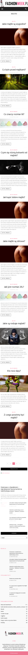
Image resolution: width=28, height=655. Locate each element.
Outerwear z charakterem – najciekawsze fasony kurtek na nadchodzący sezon (11, 489)
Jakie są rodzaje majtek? (14, 323)
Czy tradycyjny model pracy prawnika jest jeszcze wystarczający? (17, 518)
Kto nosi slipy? (14, 371)
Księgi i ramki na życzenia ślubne (8, 620)
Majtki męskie (13, 111)
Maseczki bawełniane (6, 604)
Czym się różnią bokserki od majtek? (14, 154)
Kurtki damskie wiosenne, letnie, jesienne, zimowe (13, 607)
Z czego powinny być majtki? (14, 416)
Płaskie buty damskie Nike (15, 579)
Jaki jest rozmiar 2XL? (14, 287)
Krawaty (3, 622)
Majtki (13, 21)
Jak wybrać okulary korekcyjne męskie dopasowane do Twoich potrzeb (17, 503)
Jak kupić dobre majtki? (14, 197)
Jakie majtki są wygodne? (14, 24)
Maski (2, 611)
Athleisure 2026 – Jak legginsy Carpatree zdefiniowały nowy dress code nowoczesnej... (17, 526)
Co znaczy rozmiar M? (14, 114)
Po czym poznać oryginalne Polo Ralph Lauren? (18, 586)
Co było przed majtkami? (14, 70)
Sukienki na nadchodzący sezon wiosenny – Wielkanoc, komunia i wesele (16, 511)
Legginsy (3, 616)
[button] (26, 9)
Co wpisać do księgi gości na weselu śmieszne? (17, 593)
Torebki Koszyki (4, 613)
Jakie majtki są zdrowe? (14, 241)
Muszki (2, 609)
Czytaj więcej (6, 61)
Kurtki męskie (4, 618)
